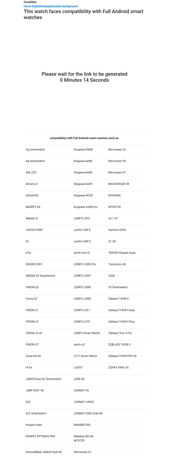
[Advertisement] (84, 46)
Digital (36, 6)
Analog (44, 6)
